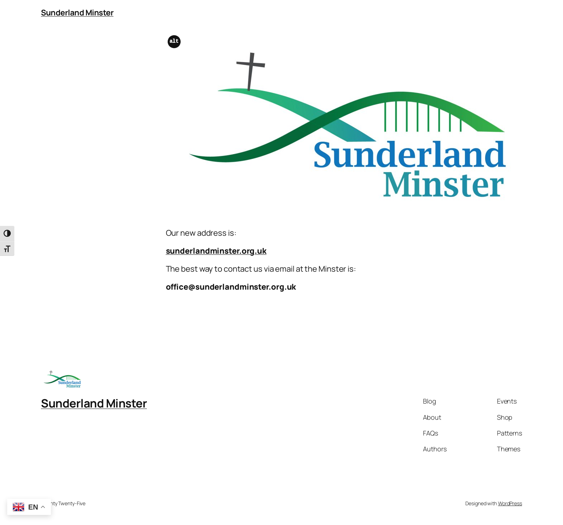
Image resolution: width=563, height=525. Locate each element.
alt (173, 41)
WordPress (510, 503)
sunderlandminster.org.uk (216, 250)
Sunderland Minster (77, 12)
